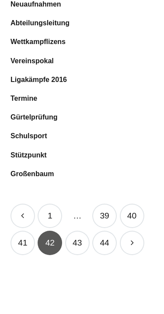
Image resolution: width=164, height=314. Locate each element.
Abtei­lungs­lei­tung (40, 23)
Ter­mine (23, 98)
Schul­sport (28, 136)
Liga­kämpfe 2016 (38, 79)
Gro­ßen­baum (32, 173)
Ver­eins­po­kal (32, 61)
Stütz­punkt (28, 155)
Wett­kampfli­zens (38, 41)
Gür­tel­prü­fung (34, 117)
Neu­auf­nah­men (35, 4)
